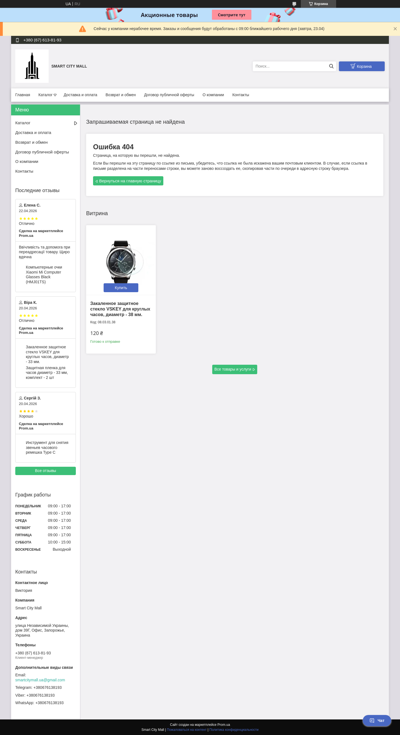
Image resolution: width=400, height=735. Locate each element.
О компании (213, 95)
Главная (22, 95)
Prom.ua (224, 725)
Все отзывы (45, 470)
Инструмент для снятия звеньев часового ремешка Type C (47, 447)
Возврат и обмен (121, 95)
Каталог (45, 95)
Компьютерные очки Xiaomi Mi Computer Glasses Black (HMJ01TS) (44, 274)
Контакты (240, 95)
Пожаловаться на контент (186, 730)
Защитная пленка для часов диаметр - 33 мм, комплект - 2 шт (47, 373)
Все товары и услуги (232, 369)
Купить (121, 287)
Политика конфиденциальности (234, 730)
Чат (376, 720)
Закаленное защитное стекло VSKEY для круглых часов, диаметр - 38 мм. (120, 309)
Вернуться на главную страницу (130, 180)
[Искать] (331, 66)
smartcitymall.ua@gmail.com (40, 680)
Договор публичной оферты (169, 95)
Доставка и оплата (80, 95)
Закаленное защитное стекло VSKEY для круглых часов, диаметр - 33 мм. (47, 354)
